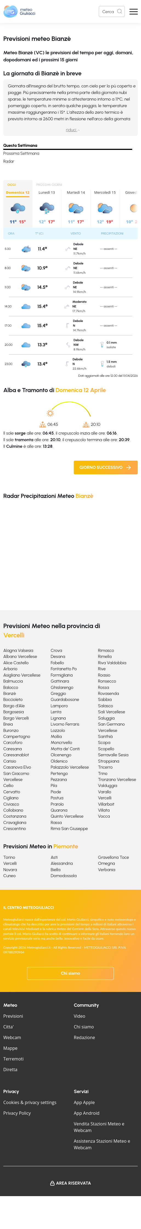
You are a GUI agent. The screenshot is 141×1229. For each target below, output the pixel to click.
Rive (102, 668)
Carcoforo (12, 742)
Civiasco (11, 804)
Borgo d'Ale (14, 705)
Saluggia (106, 718)
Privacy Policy (17, 1113)
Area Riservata (73, 1183)
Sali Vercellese (111, 711)
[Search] (112, 11)
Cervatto (11, 791)
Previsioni (13, 1016)
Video (79, 1016)
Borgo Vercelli (16, 718)
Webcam (12, 1037)
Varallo (104, 791)
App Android (87, 1113)
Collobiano (13, 810)
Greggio (58, 693)
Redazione (84, 1037)
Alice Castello (16, 662)
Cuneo (9, 875)
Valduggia (107, 785)
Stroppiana (108, 761)
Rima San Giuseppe (69, 828)
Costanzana (14, 816)
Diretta (10, 1070)
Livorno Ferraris (65, 724)
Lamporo (59, 705)
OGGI (11, 185)
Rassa (56, 822)
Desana (58, 656)
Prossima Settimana (21, 153)
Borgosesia (13, 711)
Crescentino (14, 828)
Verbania (106, 869)
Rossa (103, 687)
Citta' (8, 1027)
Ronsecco (107, 681)
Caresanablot (16, 754)
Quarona (59, 810)
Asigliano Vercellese (21, 675)
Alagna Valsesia (18, 650)
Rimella (104, 656)
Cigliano (11, 797)
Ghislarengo (62, 687)
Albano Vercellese (20, 656)
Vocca (104, 816)
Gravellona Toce (113, 857)
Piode (56, 791)
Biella (56, 869)
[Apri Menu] (133, 12)
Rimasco (106, 650)
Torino (9, 857)
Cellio (8, 785)
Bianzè (9, 693)
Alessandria (62, 863)
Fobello (57, 662)
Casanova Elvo (17, 767)
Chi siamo (70, 973)
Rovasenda (108, 693)
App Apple (84, 1102)
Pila (54, 785)
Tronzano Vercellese (117, 779)
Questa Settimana (20, 145)
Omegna (106, 863)
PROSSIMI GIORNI (49, 185)
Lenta (56, 711)
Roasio (104, 675)
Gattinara (60, 681)
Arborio (10, 668)
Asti (54, 857)
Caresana (12, 748)
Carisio (9, 761)
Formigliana (62, 675)
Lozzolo (58, 730)
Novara (10, 869)
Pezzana (59, 779)
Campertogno (16, 736)
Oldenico (59, 761)
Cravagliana (14, 822)
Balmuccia (13, 681)
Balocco (10, 687)
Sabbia (105, 699)
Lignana (58, 718)
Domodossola (64, 875)
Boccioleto (12, 699)
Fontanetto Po (64, 668)
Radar (8, 161)
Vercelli (104, 797)
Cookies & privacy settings (30, 1102)
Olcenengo (61, 754)
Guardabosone (65, 699)
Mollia (56, 736)
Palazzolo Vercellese (70, 767)
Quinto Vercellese (67, 816)
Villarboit (106, 804)
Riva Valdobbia (112, 662)
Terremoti (13, 1059)
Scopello (106, 748)
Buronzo (11, 730)
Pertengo (59, 773)
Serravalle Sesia (113, 754)
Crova (56, 650)
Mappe (10, 1048)
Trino (102, 773)
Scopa (104, 742)
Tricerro (105, 767)
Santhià (105, 736)
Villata (103, 810)
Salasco (105, 705)
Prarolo (57, 804)
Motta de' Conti (65, 748)
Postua (57, 797)
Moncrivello (61, 742)
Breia (8, 724)
